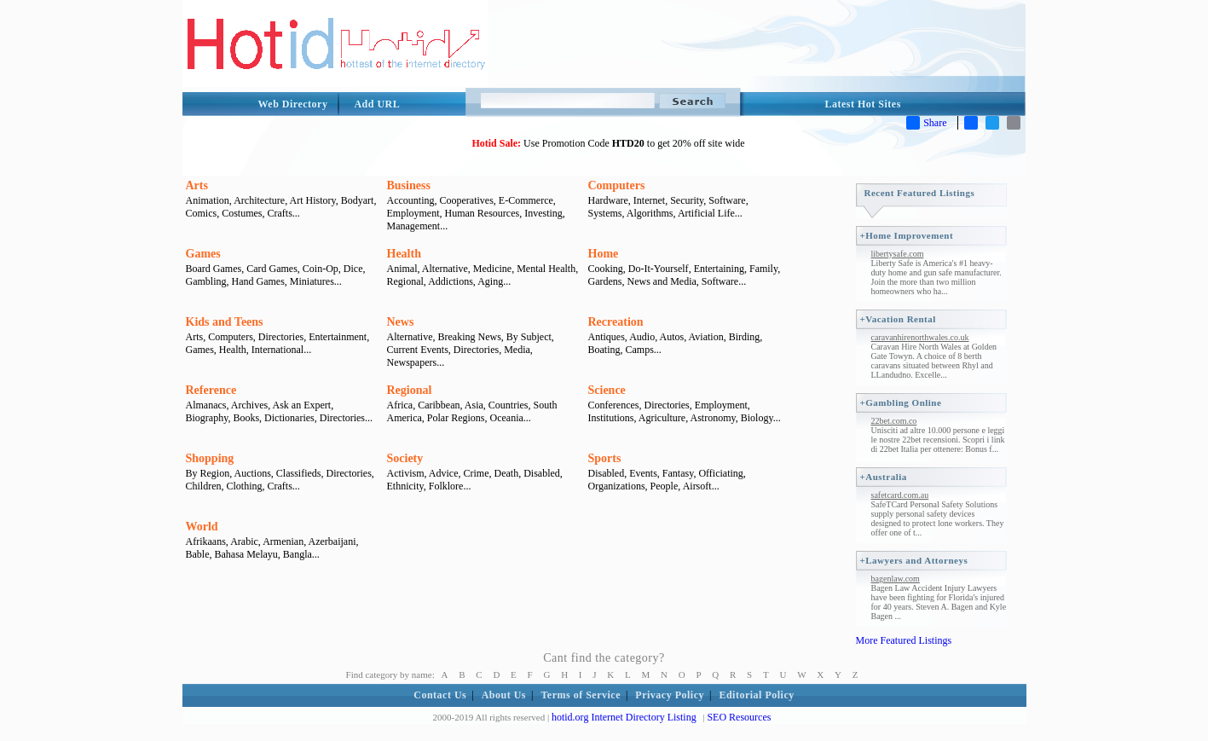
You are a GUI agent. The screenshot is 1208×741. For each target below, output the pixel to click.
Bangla (297, 554)
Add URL (377, 104)
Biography (207, 418)
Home (603, 253)
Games (203, 253)
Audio (642, 337)
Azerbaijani (332, 541)
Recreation (616, 322)
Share (926, 123)
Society (405, 458)
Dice (353, 269)
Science (607, 390)
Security (686, 200)
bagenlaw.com (895, 578)
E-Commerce (526, 200)
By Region (208, 473)
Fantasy (678, 473)
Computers (616, 185)
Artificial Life (706, 213)
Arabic (244, 541)
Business (409, 185)
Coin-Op (320, 269)
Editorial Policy (756, 695)
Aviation (706, 337)
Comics (201, 213)
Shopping (210, 458)
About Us (504, 695)
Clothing (245, 486)
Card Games (272, 269)
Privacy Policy (669, 695)
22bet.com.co (894, 420)
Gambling (206, 281)
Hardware (608, 200)
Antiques (606, 337)
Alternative (445, 269)
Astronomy (713, 418)
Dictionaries (289, 418)
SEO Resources (739, 717)
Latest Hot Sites (863, 104)
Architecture (259, 200)
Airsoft (697, 486)
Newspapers (412, 362)
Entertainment (338, 337)
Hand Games (258, 281)
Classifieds (298, 473)
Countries (508, 405)
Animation (207, 200)
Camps (640, 350)
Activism (406, 473)
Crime (476, 473)
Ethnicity (405, 486)
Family (763, 269)
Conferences (613, 405)
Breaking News (468, 337)
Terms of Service (580, 695)
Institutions (611, 418)
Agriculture (662, 418)
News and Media (661, 281)
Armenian (283, 541)
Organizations (616, 486)
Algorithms (650, 213)
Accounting (411, 200)
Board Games (214, 269)
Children (204, 486)
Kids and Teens (224, 322)
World (202, 526)
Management (414, 226)
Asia (474, 405)
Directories (280, 337)
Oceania (506, 418)
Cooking (605, 269)
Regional (405, 281)
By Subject (529, 337)
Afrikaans (206, 541)
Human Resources (482, 213)
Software (726, 200)
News (400, 322)
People (664, 486)
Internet (649, 200)
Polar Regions (456, 418)
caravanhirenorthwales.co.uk (920, 337)
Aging (490, 281)
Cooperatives (467, 200)
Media (517, 350)
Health (404, 253)
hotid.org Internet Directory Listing (624, 717)
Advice (444, 473)
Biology (757, 418)
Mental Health (546, 269)
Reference (211, 390)
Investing (543, 213)
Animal (402, 269)
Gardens (605, 281)
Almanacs (206, 405)
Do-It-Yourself (658, 269)
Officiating (720, 473)
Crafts (280, 213)
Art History (312, 200)
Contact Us (439, 695)
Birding (744, 337)
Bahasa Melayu (246, 554)
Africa (400, 405)
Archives (249, 405)
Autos (672, 337)
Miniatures (312, 281)
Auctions (252, 473)
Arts (197, 185)
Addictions (450, 281)
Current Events (417, 350)
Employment (413, 213)
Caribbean (439, 405)
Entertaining (719, 269)
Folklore (446, 486)
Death (506, 473)
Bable (198, 554)
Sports (604, 458)
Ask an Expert (302, 405)
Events (643, 473)
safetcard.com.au (900, 495)
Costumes (242, 213)
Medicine (492, 269)
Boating (604, 350)
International (277, 350)
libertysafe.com (897, 253)
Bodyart (357, 200)
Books (246, 418)
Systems (605, 213)
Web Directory (293, 104)
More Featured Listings (904, 640)
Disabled (541, 473)
